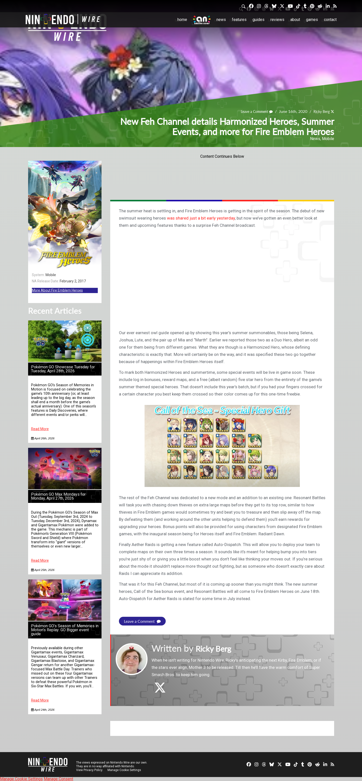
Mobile (328, 138)
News (221, 19)
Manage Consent (58, 778)
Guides (258, 19)
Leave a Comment (252, 111)
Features (239, 19)
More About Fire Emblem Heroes (57, 290)
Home (182, 19)
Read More (40, 429)
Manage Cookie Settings (125, 770)
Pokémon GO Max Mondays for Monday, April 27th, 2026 (58, 496)
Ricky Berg (320, 111)
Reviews (277, 19)
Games (312, 19)
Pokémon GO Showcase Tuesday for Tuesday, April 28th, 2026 (63, 369)
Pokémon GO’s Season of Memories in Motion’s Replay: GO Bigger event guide (65, 630)
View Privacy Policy (89, 770)
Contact (330, 19)
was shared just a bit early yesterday (201, 218)
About (295, 19)
